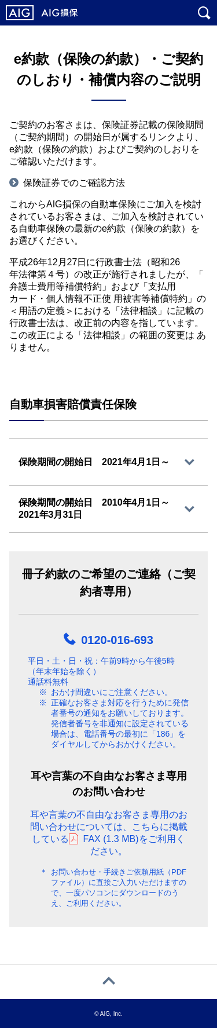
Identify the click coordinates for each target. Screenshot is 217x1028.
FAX (110, 839)
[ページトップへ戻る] (108, 982)
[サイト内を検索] (204, 12)
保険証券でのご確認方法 (74, 183)
